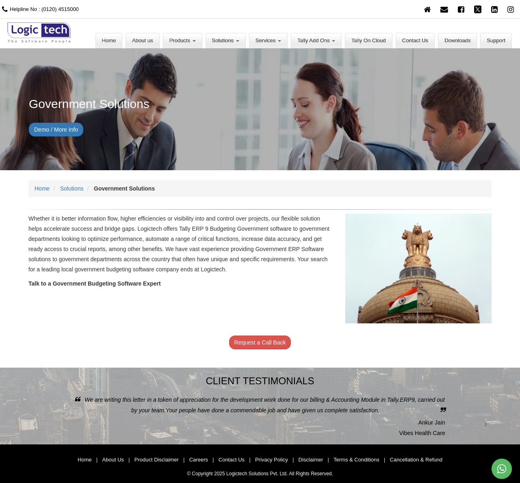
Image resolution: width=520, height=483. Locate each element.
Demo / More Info (56, 129)
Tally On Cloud (368, 40)
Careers (198, 460)
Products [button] (182, 40)
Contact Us (415, 40)
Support (496, 40)
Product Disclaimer (156, 460)
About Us (113, 460)
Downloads (457, 40)
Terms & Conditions (356, 460)
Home (109, 40)
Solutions (72, 188)
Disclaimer (311, 460)
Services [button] (268, 40)
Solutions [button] (225, 40)
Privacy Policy (271, 460)
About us (142, 40)
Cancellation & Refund (416, 460)
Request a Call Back (260, 342)
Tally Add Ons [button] (316, 40)
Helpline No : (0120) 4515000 (39, 9)
